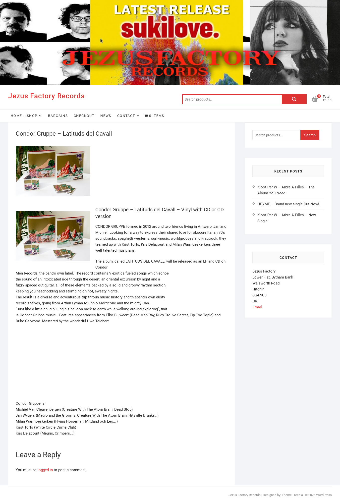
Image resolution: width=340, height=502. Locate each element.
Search (294, 99)
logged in (45, 470)
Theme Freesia (292, 495)
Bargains (58, 116)
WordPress (324, 495)
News (105, 116)
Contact (126, 116)
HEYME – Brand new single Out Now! (288, 204)
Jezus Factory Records (46, 96)
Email (257, 307)
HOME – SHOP (24, 116)
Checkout (84, 116)
